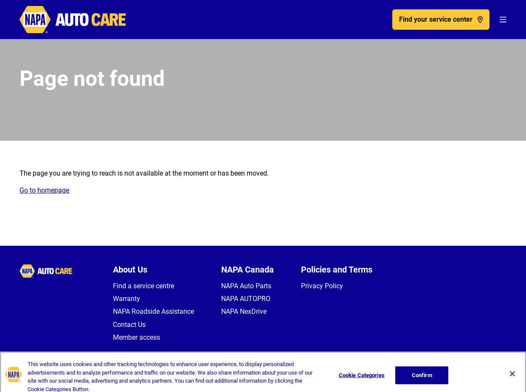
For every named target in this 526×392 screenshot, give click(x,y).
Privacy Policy (322, 286)
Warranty (126, 299)
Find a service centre (143, 286)
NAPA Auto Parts (246, 286)
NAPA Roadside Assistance (153, 311)
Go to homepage (44, 190)
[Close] (512, 377)
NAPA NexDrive (244, 311)
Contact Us (129, 325)
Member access (136, 337)
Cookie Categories (362, 378)
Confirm (422, 378)
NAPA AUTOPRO (245, 299)
